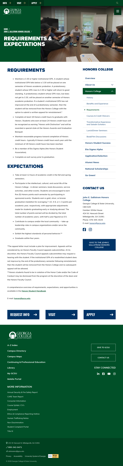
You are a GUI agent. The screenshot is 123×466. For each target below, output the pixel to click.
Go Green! (90, 175)
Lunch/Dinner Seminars (97, 130)
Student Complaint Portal (18, 427)
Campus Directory (16, 350)
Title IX (10, 431)
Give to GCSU (103, 347)
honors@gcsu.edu (22, 298)
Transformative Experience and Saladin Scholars (99, 123)
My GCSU (12, 373)
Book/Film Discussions (96, 136)
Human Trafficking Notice (17, 418)
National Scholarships (96, 168)
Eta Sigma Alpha (94, 149)
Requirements (93, 110)
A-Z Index (12, 345)
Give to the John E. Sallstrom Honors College (99, 244)
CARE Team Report (15, 396)
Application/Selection (96, 155)
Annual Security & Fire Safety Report (22, 392)
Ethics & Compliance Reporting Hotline (23, 414)
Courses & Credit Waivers (98, 116)
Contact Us (103, 358)
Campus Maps (14, 356)
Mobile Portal (14, 379)
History (90, 97)
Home (6, 29)
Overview (90, 78)
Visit (21, 3)
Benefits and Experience (97, 103)
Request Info (23, 314)
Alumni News (92, 162)
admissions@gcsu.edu (15, 451)
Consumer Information (16, 401)
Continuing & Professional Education (26, 362)
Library (11, 367)
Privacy (8, 456)
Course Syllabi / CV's (15, 405)
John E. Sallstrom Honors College (17, 31)
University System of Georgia (35, 456)
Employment (12, 409)
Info (7, 3)
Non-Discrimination (15, 422)
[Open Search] (117, 3)
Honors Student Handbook (34, 291)
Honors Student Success (98, 143)
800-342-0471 (14, 447)
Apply (36, 3)
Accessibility (18, 456)
